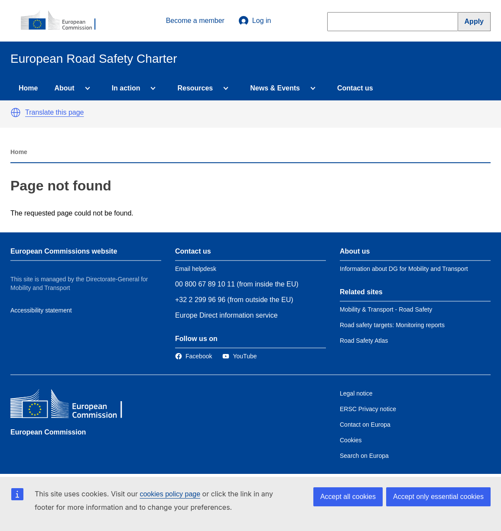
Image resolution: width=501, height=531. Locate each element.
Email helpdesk (195, 268)
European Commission (48, 432)
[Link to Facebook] (193, 356)
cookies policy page (170, 494)
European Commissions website (63, 251)
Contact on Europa (365, 424)
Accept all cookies (348, 496)
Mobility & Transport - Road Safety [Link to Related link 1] (386, 309)
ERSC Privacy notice (368, 408)
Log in (254, 21)
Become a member (195, 20)
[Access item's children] (86, 88)
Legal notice (356, 393)
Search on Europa (364, 455)
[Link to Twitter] (239, 356)
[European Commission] (62, 20)
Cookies (351, 440)
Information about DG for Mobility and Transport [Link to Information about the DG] (404, 268)
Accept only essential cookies (438, 496)
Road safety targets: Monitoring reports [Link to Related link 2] (392, 325)
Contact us (355, 88)
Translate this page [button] (54, 112)
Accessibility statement (41, 310)
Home (28, 88)
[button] (15, 112)
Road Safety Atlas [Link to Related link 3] (364, 340)
